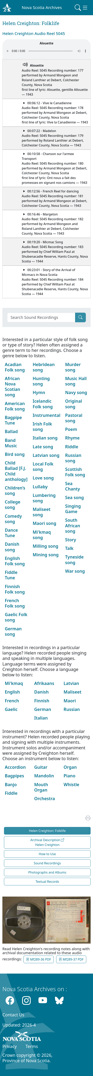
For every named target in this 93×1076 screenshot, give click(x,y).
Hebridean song (44, 367)
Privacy (9, 1046)
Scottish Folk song (75, 471)
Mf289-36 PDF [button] (38, 959)
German (42, 709)
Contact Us (13, 1015)
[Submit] (80, 317)
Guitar (40, 767)
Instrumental (46, 415)
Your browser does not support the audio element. (46, 51)
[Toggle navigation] (81, 8)
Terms (31, 1046)
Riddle (71, 446)
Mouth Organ (41, 787)
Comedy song (13, 518)
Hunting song (41, 381)
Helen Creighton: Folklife (47, 831)
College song (12, 504)
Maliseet (72, 692)
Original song (73, 403)
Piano (69, 776)
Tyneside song (74, 559)
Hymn (39, 392)
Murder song (73, 367)
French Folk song (15, 603)
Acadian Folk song (15, 367)
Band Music (11, 442)
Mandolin (44, 776)
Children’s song (15, 490)
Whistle (71, 784)
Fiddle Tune (11, 575)
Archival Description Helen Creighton (47, 842)
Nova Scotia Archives (42, 7)
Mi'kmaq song (42, 534)
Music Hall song (76, 381)
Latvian (71, 683)
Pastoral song (73, 417)
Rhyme (72, 438)
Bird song (15, 454)
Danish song (12, 546)
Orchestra (44, 798)
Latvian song (46, 455)
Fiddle (11, 793)
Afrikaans (44, 683)
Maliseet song (42, 511)
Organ (70, 767)
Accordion (15, 767)
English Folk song (15, 561)
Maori (70, 701)
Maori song (44, 523)
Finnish (41, 701)
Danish (41, 692)
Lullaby (40, 486)
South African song (72, 525)
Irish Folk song (42, 426)
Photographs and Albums (47, 872)
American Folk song (15, 406)
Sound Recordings (47, 863)
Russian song (73, 457)
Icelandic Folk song (43, 403)
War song (75, 571)
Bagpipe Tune (13, 420)
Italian (41, 718)
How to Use (47, 854)
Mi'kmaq (14, 683)
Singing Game (73, 508)
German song (13, 631)
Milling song (45, 546)
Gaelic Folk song (16, 617)
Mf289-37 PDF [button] (71, 959)
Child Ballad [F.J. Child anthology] (16, 471)
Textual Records (47, 881)
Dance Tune (11, 532)
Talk (69, 548)
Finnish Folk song (15, 589)
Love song (43, 478)
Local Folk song (43, 466)
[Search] (41, 317)
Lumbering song (44, 497)
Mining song (46, 555)
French (12, 701)
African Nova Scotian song (12, 386)
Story (70, 540)
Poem (71, 429)
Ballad (11, 431)
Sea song (74, 497)
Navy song (76, 392)
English (12, 692)
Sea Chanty (72, 486)
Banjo (11, 784)
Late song (43, 446)
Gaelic (11, 709)
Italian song (45, 438)
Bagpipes (14, 776)
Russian (72, 709)
